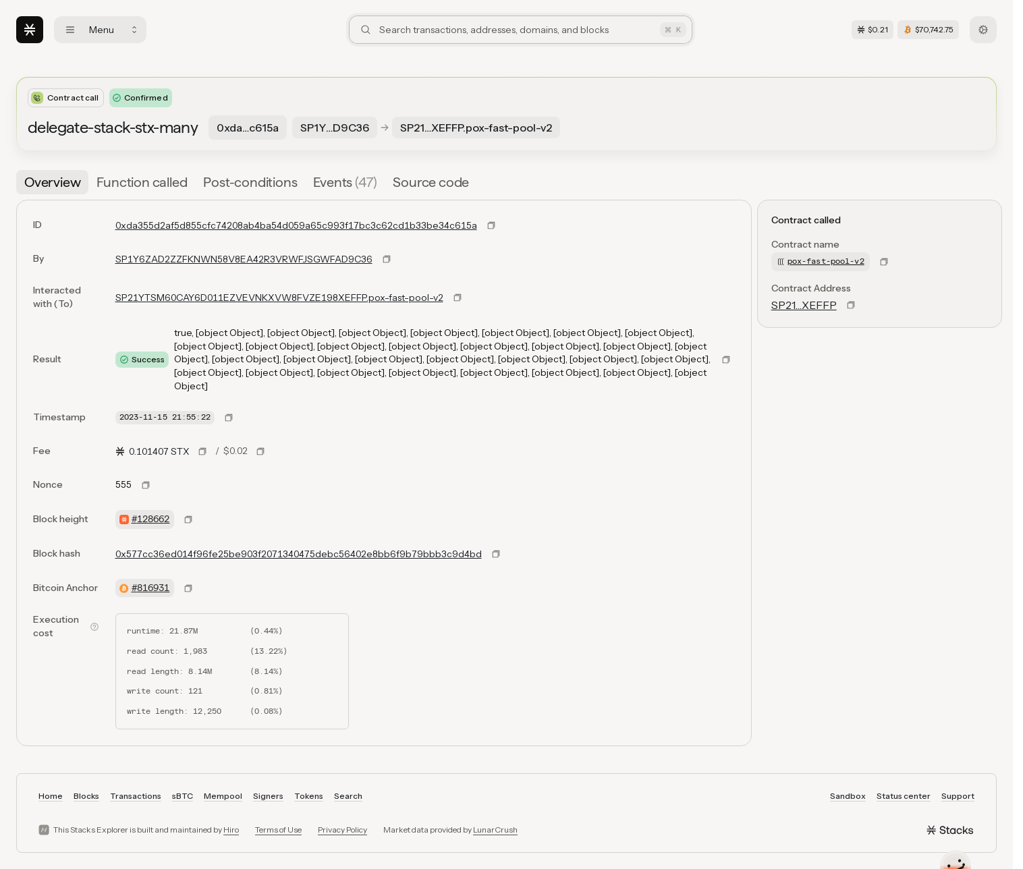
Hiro (231, 829)
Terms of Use (278, 829)
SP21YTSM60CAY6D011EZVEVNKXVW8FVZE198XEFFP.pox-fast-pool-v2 (279, 297)
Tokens (308, 796)
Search (348, 796)
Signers (268, 796)
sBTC (182, 796)
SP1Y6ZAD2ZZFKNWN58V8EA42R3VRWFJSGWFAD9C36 (243, 259)
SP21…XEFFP (804, 305)
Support (957, 796)
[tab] (52, 182)
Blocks (86, 796)
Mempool (223, 796)
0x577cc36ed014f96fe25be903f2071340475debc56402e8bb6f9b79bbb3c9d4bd (298, 554)
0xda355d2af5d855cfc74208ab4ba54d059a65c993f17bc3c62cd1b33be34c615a (296, 225)
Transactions (135, 796)
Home (50, 796)
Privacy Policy (342, 829)
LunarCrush (495, 829)
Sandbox (848, 796)
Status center (904, 796)
